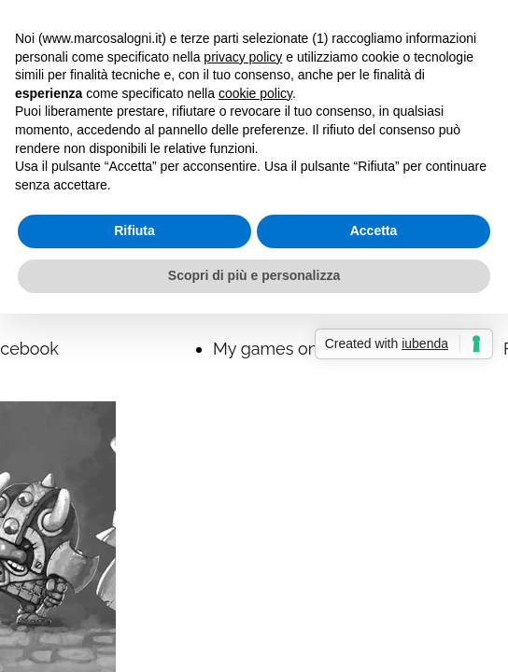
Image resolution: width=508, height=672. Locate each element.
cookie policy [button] (255, 93)
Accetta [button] (374, 230)
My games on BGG (285, 348)
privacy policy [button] (243, 56)
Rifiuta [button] (134, 230)
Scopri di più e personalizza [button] (254, 275)
